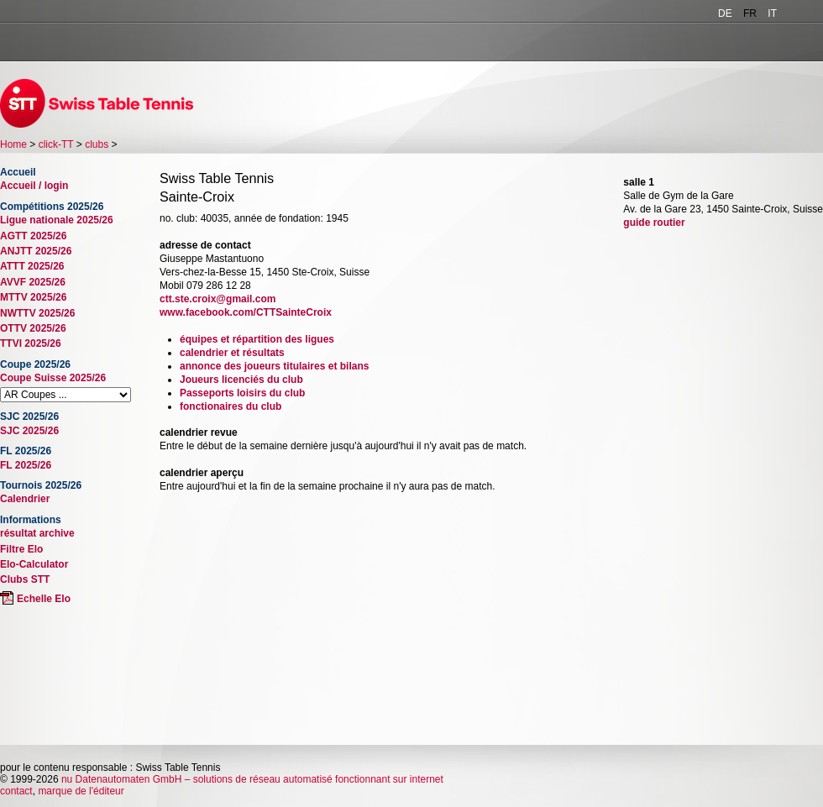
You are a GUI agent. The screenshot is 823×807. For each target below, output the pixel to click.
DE (725, 13)
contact (16, 791)
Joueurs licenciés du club (241, 379)
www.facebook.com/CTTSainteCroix (246, 312)
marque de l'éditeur (80, 791)
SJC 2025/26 (29, 431)
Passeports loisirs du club (242, 393)
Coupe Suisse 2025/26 (53, 378)
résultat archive (37, 533)
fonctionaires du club (230, 406)
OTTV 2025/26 (33, 328)
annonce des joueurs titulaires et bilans (274, 366)
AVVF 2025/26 (33, 282)
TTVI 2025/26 (30, 343)
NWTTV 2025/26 (37, 313)
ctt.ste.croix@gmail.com (217, 299)
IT (772, 13)
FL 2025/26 (25, 465)
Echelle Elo (44, 599)
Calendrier (25, 499)
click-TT (56, 144)
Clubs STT (25, 579)
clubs (96, 144)
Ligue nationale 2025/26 (56, 220)
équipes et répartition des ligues (257, 339)
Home (13, 144)
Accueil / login (34, 185)
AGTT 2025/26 (33, 236)
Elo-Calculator (34, 564)
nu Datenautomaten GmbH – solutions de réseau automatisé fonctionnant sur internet (252, 779)
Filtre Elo (21, 549)
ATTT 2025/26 (32, 266)
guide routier (653, 222)
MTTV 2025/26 (33, 297)
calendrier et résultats (232, 353)
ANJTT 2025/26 (35, 251)
